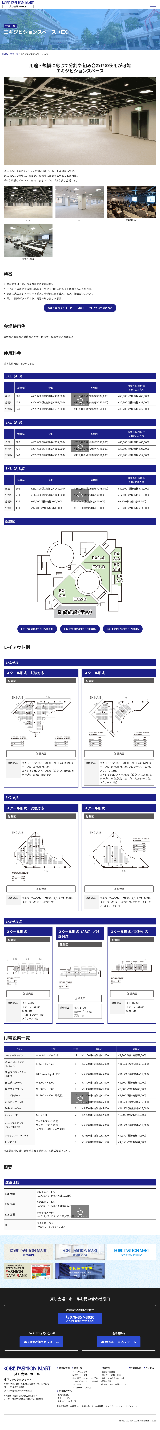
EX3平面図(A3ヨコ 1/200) (121, 629)
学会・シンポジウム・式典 (113, 1378)
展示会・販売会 (108, 1371)
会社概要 (99, 1406)
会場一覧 (78, 1367)
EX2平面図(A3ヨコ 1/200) (78, 629)
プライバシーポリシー (114, 1406)
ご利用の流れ (63, 1394)
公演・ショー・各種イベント (114, 1384)
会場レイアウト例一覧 (67, 1401)
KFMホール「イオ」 (80, 1374)
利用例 (106, 1367)
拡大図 (41, 753)
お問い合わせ (87, 1406)
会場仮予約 (75, 1406)
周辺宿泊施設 (62, 1406)
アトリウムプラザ (79, 1371)
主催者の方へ (65, 1391)
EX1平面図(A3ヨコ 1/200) (35, 629)
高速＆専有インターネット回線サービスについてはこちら (80, 308)
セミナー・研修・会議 (111, 1374)
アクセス (149, 1367)
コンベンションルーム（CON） (85, 1381)
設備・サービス (64, 1398)
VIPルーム (76, 1384)
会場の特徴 (64, 1367)
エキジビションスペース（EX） (85, 1378)
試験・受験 (106, 1381)
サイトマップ (131, 1406)
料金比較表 (135, 1367)
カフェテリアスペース (81, 1387)
